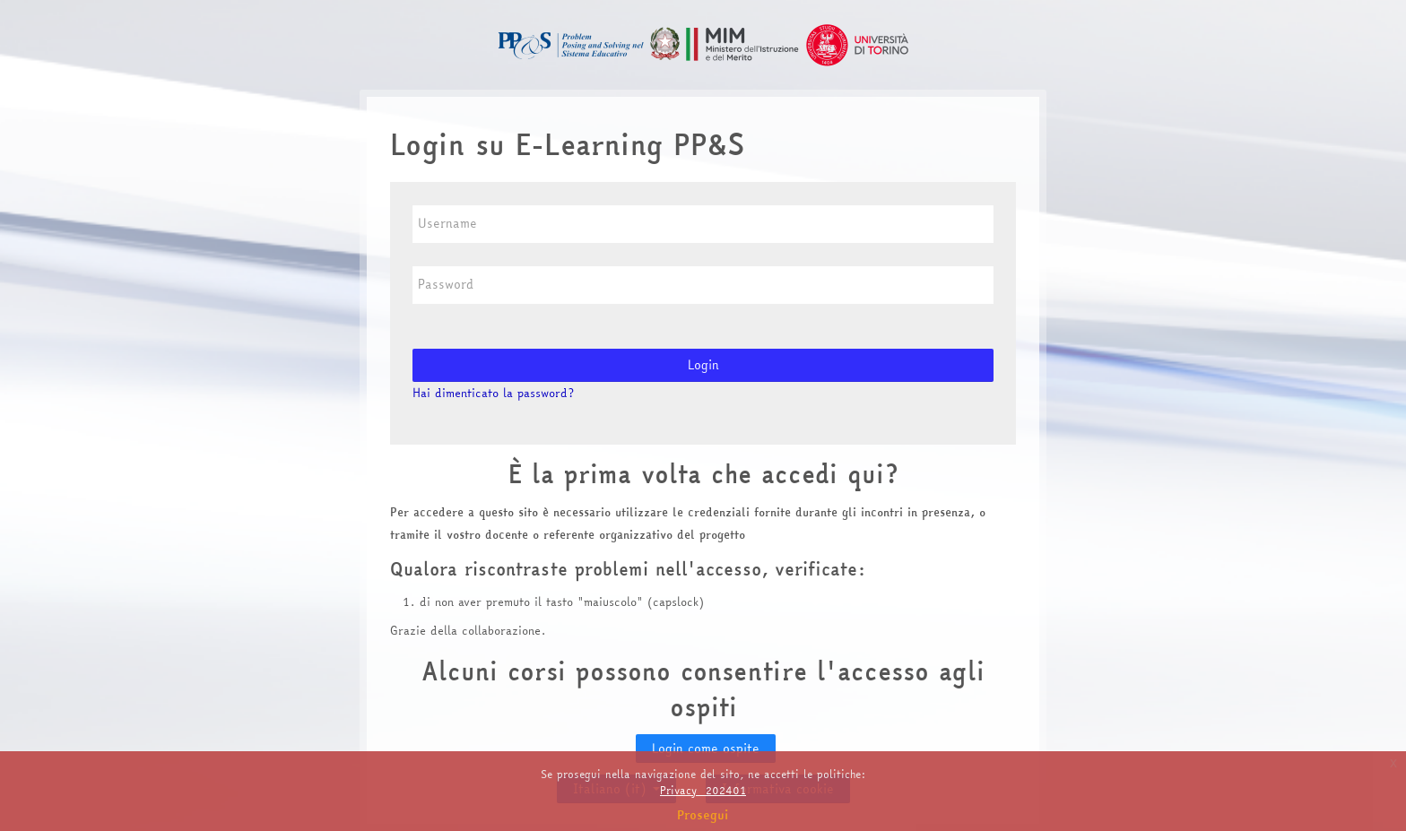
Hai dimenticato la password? (493, 393)
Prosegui (703, 815)
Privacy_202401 (703, 790)
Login (703, 365)
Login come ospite (705, 748)
